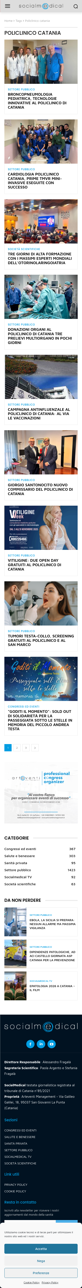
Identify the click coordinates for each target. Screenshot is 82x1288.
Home (8, 20)
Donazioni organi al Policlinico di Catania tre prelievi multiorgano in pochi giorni (40, 336)
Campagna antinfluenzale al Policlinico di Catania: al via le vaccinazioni (39, 414)
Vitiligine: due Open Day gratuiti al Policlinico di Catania (34, 564)
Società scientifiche (24, 249)
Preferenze (41, 1273)
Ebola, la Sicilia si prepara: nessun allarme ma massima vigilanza (53, 924)
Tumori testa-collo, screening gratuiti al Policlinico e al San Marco (41, 640)
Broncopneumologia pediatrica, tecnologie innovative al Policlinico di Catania (37, 101)
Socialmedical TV (41, 981)
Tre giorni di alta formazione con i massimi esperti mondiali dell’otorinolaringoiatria (40, 258)
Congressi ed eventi (23, 706)
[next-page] (35, 747)
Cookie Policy (31, 1282)
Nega (41, 1261)
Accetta (41, 1249)
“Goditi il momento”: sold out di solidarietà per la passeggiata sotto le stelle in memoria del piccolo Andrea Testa (40, 720)
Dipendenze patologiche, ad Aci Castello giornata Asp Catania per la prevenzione (52, 956)
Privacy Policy (50, 1282)
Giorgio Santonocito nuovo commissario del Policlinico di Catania (40, 489)
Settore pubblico (21, 89)
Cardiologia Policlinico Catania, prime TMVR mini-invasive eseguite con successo (35, 180)
